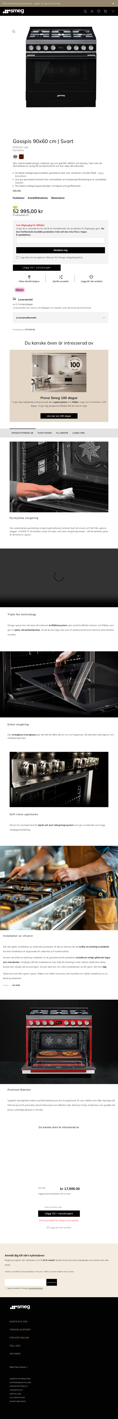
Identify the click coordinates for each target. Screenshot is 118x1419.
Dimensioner (58, 197)
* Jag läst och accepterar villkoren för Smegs (51, 257)
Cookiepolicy (16, 1390)
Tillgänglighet (17, 1397)
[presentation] (59, 578)
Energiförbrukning (38, 197)
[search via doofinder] (85, 11)
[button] (14, 31)
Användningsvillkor (20, 1382)
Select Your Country (18, 1367)
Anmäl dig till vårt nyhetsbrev (25, 1255)
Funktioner (18, 197)
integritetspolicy (74, 257)
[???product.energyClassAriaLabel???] (15, 207)
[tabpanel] (61, 70)
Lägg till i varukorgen (37, 267)
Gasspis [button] (19, 182)
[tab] (23, 432)
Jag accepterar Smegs (25, 1288)
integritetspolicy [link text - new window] (35, 1288)
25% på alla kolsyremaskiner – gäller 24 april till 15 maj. (31, 3)
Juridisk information (20, 1379)
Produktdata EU (21, 215)
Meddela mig (61, 250)
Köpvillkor (15, 1394)
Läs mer (17, 190)
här (105, 966)
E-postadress (23, 234)
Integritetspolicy (19, 1386)
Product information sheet (53, 1207)
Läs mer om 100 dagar (59, 416)
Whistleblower (18, 1401)
